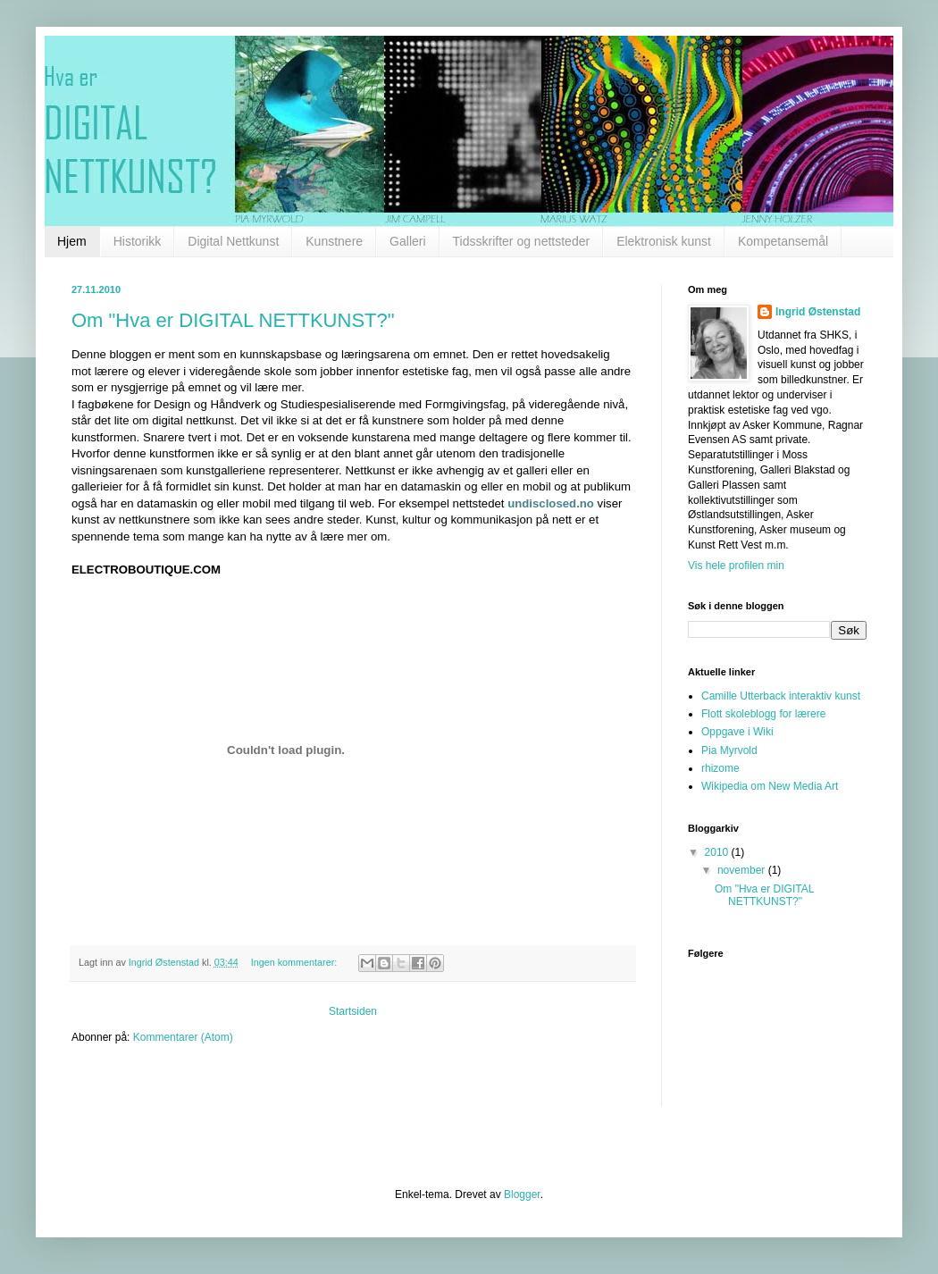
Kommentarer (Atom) (183, 1037)
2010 (718, 852)
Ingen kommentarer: (295, 962)
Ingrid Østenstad (817, 312)
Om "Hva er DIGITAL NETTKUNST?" (233, 320)
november (742, 870)
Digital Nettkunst (233, 241)
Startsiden (353, 1011)
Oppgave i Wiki (737, 731)
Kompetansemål (783, 241)
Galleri (407, 241)
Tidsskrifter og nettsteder (521, 241)
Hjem (72, 241)
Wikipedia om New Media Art (769, 786)
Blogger (522, 1194)
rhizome (720, 768)
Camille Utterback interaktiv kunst (780, 696)
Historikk (137, 241)
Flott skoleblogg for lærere (763, 714)
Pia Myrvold (729, 750)
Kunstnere (334, 241)
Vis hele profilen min (736, 565)
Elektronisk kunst (663, 241)
